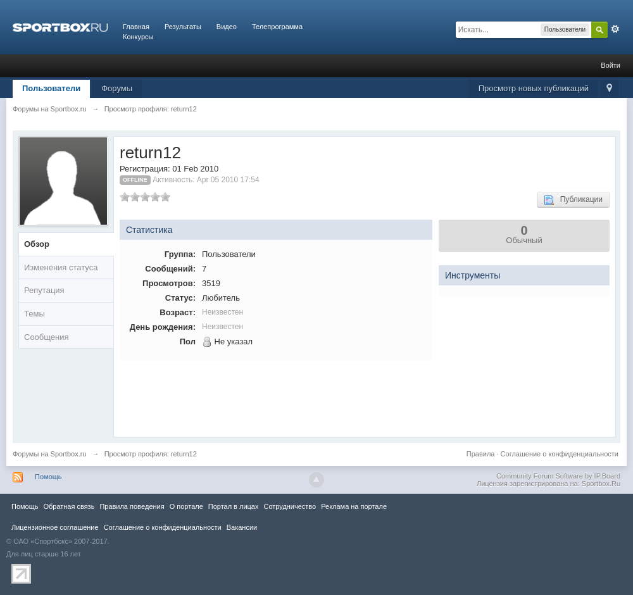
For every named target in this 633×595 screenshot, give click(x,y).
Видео (226, 26)
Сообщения (46, 337)
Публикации (573, 200)
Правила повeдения (131, 506)
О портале (186, 506)
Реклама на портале (354, 506)
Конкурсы (138, 37)
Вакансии (242, 527)
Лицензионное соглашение (55, 527)
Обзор (36, 244)
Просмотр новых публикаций (534, 88)
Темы (34, 313)
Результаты (183, 26)
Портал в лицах (233, 506)
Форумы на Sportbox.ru (50, 454)
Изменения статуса (60, 267)
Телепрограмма (277, 26)
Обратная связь (68, 506)
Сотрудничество (289, 506)
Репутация (44, 290)
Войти (610, 65)
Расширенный (615, 29)
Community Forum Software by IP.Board (558, 476)
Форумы (116, 88)
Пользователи (51, 88)
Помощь (48, 476)
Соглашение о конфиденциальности (559, 454)
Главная (136, 26)
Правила (481, 454)
